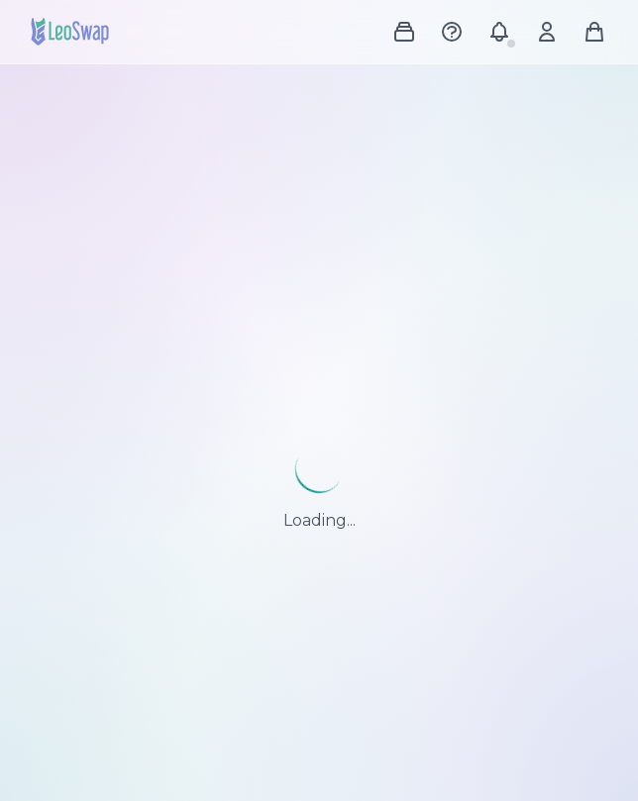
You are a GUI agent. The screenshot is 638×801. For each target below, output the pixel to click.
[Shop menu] (404, 31)
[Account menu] (547, 31)
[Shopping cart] (594, 31)
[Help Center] (452, 31)
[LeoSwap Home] (70, 31)
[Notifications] (499, 31)
